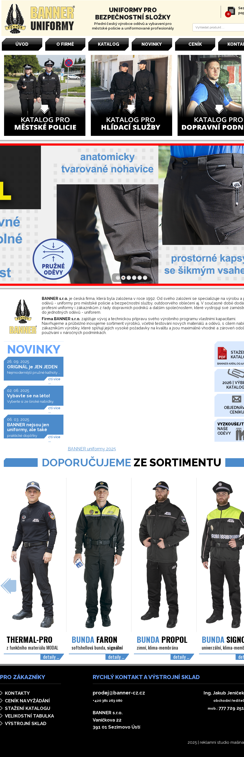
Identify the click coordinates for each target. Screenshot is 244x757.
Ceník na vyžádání (27, 700)
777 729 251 (231, 708)
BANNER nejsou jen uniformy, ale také (28, 427)
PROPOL (162, 639)
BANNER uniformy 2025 (92, 448)
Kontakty (17, 693)
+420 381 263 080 (107, 701)
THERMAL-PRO (29, 639)
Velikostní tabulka (29, 716)
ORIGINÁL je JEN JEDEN (32, 366)
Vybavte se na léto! (28, 395)
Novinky (33, 349)
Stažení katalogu (27, 708)
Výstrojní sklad (25, 723)
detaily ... (51, 657)
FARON (94, 639)
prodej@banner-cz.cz (119, 693)
